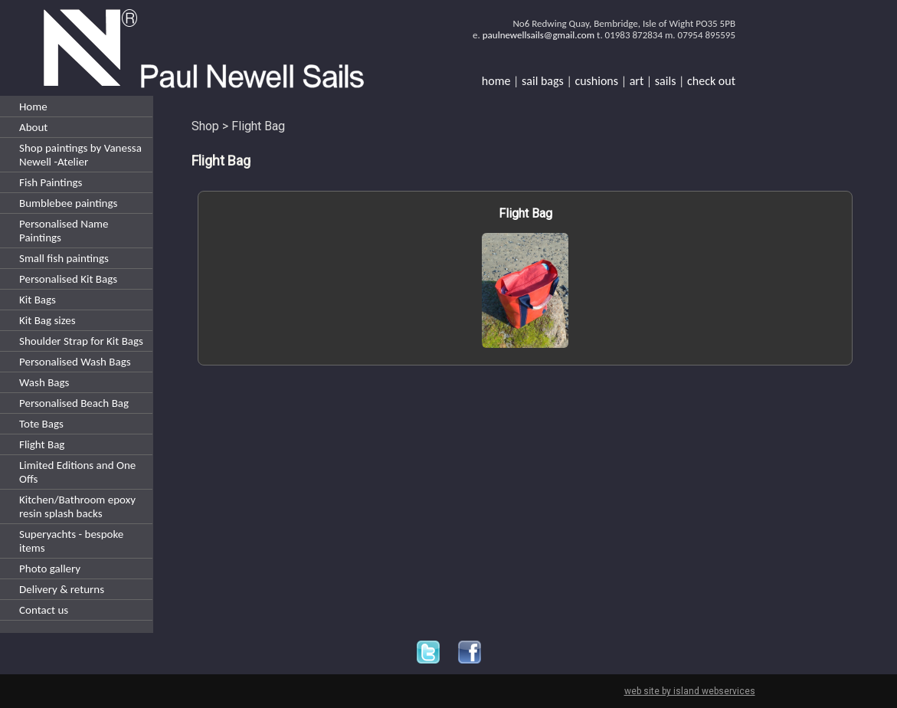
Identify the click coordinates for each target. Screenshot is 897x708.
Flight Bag (41, 444)
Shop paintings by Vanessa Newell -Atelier (80, 155)
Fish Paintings (50, 182)
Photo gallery (49, 568)
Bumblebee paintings (68, 203)
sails (665, 81)
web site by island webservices (689, 691)
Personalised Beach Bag (74, 403)
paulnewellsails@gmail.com (538, 35)
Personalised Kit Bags (68, 279)
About (33, 127)
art (637, 81)
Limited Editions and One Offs (77, 472)
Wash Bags (44, 382)
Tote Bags (41, 424)
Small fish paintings (64, 258)
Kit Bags (37, 299)
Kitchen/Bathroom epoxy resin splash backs (77, 506)
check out (711, 81)
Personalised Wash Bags (75, 362)
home (496, 81)
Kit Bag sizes (47, 320)
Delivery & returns (61, 589)
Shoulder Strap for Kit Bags (81, 341)
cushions (596, 81)
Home (33, 106)
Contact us (43, 610)
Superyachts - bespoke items (71, 541)
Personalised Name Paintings (64, 230)
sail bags (543, 81)
